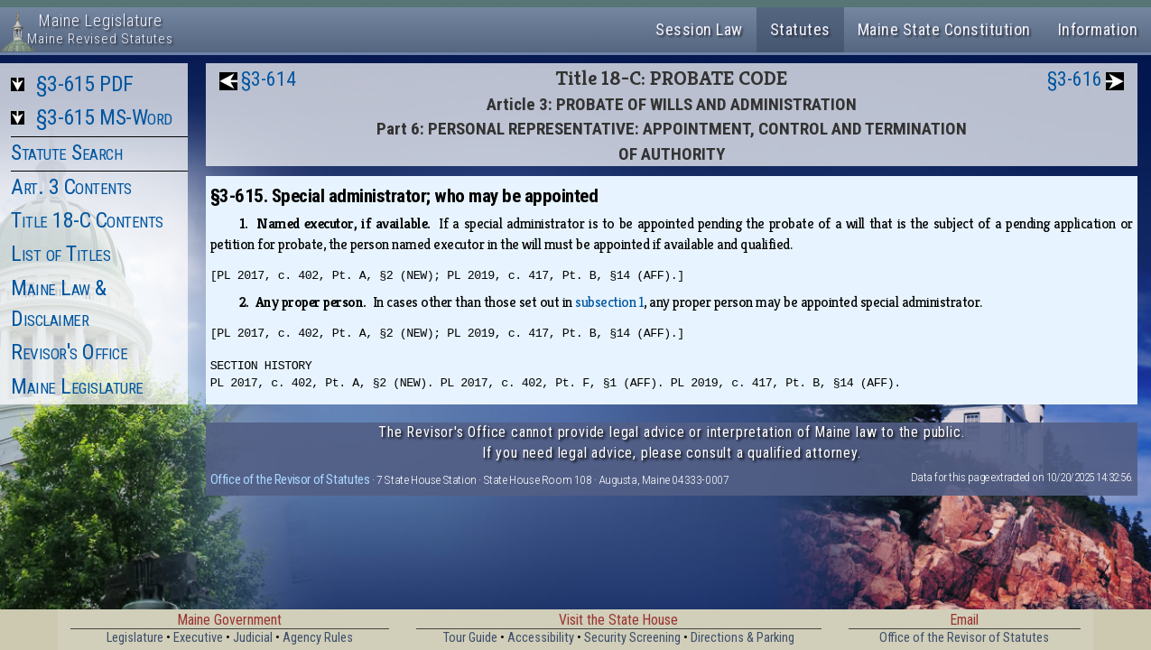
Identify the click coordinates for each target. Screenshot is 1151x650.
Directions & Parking (742, 637)
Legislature (135, 637)
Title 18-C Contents (87, 220)
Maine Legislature (77, 386)
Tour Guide (470, 637)
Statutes (800, 29)
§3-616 (1074, 79)
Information (1098, 29)
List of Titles (60, 253)
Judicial (253, 637)
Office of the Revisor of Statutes (290, 479)
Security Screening (632, 637)
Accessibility (540, 637)
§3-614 (268, 79)
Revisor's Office (69, 352)
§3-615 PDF (85, 84)
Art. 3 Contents (71, 187)
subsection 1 (609, 301)
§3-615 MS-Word (104, 117)
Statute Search (66, 152)
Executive (198, 637)
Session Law (699, 29)
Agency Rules (318, 637)
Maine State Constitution (944, 29)
